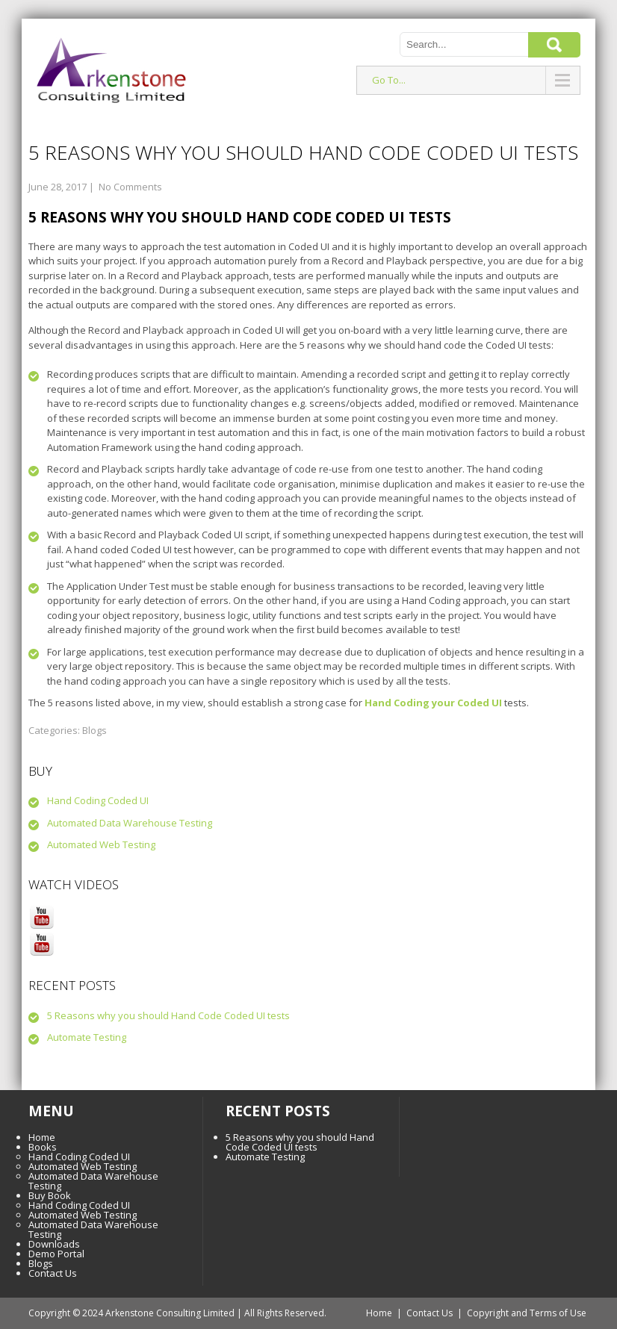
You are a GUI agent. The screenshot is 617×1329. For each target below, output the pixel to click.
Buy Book (49, 1195)
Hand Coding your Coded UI (433, 702)
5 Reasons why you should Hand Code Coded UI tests (168, 1015)
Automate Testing (86, 1037)
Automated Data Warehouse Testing (129, 823)
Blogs (94, 730)
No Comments (130, 186)
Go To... (389, 80)
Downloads (54, 1244)
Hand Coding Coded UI (98, 800)
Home (41, 1137)
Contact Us (52, 1273)
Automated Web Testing (101, 844)
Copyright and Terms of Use (526, 1313)
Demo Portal (56, 1253)
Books (42, 1147)
